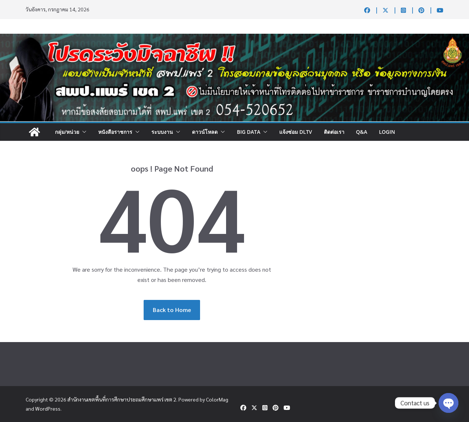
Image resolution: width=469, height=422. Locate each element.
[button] (82, 132)
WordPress (47, 408)
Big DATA (248, 131)
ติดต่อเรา (334, 131)
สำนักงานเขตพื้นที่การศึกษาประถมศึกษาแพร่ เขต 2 (121, 399)
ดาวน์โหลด (205, 131)
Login (387, 131)
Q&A (362, 131)
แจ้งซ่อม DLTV (295, 131)
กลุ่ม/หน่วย (67, 131)
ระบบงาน (162, 131)
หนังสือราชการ (115, 131)
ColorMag (217, 399)
